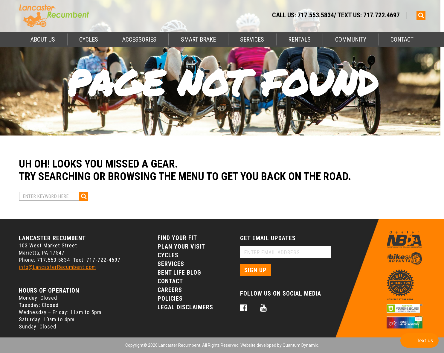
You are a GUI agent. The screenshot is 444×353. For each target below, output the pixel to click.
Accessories (139, 39)
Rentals (299, 39)
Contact (402, 39)
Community (350, 39)
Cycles (88, 39)
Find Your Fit (177, 237)
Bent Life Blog (179, 272)
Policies (170, 298)
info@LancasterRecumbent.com (57, 267)
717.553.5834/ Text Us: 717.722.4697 (348, 15)
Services (252, 39)
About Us (42, 39)
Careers (170, 289)
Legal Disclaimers (185, 307)
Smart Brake (198, 39)
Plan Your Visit (181, 246)
